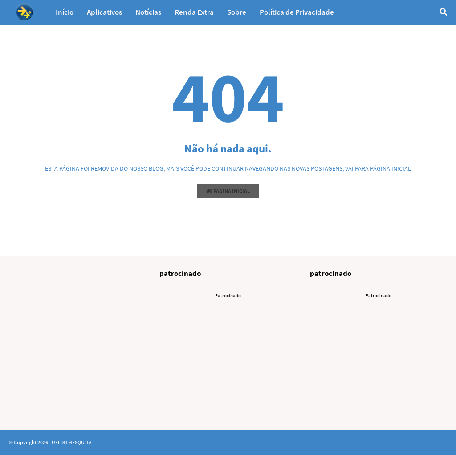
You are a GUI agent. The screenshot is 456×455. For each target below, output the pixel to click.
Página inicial (228, 191)
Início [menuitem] (64, 12)
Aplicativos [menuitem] (104, 12)
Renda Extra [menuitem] (194, 12)
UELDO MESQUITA (72, 442)
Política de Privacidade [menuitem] (297, 12)
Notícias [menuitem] (148, 12)
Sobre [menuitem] (236, 12)
